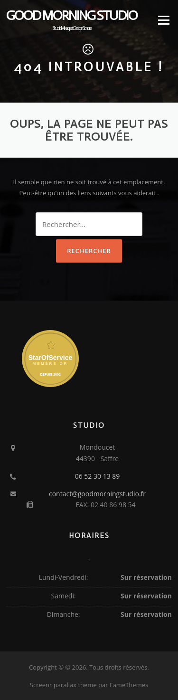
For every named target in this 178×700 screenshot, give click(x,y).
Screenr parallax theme (63, 685)
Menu (163, 20)
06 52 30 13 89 (97, 476)
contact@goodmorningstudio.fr (97, 493)
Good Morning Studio (71, 16)
